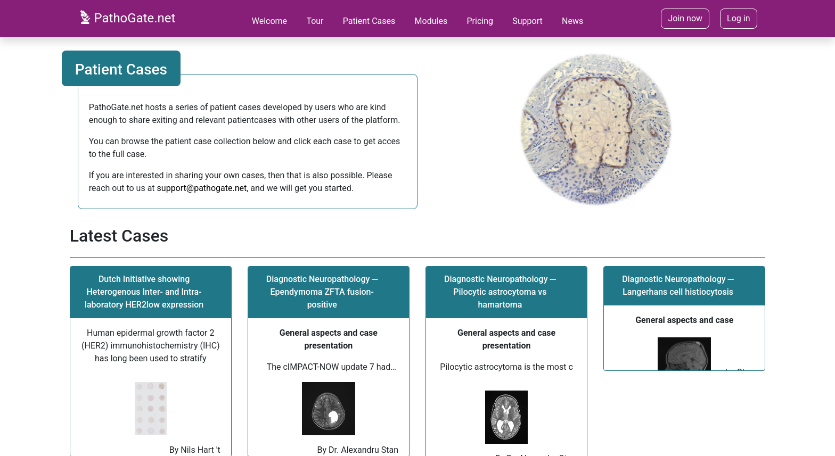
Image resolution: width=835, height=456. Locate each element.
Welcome (269, 21)
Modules (431, 21)
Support (527, 21)
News (572, 21)
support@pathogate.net (202, 188)
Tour (314, 21)
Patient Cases (369, 21)
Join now (685, 18)
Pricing (479, 21)
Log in (738, 18)
